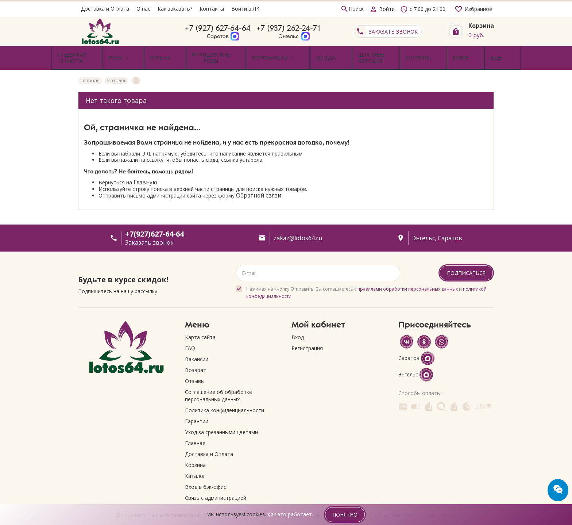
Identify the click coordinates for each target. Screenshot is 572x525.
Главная (195, 433)
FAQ (190, 339)
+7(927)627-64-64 (154, 225)
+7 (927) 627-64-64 (218, 31)
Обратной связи (258, 186)
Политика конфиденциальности (224, 401)
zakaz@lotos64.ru (298, 229)
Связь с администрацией (215, 488)
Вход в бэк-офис (205, 477)
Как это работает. (290, 514)
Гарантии (196, 412)
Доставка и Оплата (209, 444)
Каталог (195, 466)
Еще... (478, 53)
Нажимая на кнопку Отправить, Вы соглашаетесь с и (366, 283)
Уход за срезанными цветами (221, 422)
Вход (297, 328)
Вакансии (196, 349)
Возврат (195, 360)
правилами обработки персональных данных (408, 280)
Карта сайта (200, 328)
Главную (145, 173)
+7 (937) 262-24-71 (288, 31)
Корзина (195, 455)
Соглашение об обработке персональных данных (218, 386)
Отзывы (195, 371)
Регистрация (307, 339)
